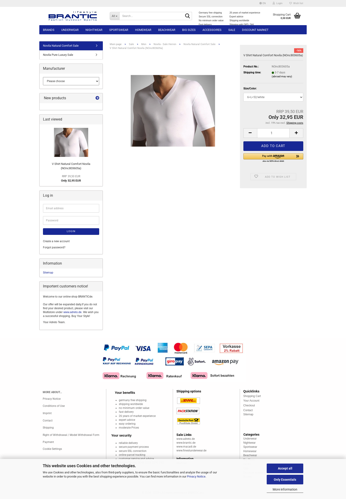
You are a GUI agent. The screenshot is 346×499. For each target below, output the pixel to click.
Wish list (296, 3)
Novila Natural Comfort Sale (61, 45)
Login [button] (277, 3)
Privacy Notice (196, 476)
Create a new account (56, 241)
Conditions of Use (54, 406)
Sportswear (118, 30)
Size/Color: (250, 88)
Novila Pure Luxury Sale (58, 54)
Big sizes (189, 30)
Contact (48, 420)
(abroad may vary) (282, 76)
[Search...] (114, 16)
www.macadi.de (186, 446)
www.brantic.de (185, 442)
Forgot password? (54, 247)
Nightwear (93, 30)
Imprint (47, 413)
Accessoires (211, 30)
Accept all (285, 468)
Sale (231, 30)
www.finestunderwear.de (191, 450)
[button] (262, 3)
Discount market (255, 30)
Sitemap (48, 272)
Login (71, 231)
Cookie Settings (52, 449)
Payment (48, 442)
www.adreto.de (72, 312)
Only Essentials (285, 479)
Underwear (70, 30)
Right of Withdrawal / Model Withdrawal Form (71, 435)
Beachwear (166, 30)
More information (285, 489)
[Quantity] (273, 133)
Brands (48, 30)
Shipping (48, 427)
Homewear (143, 30)
